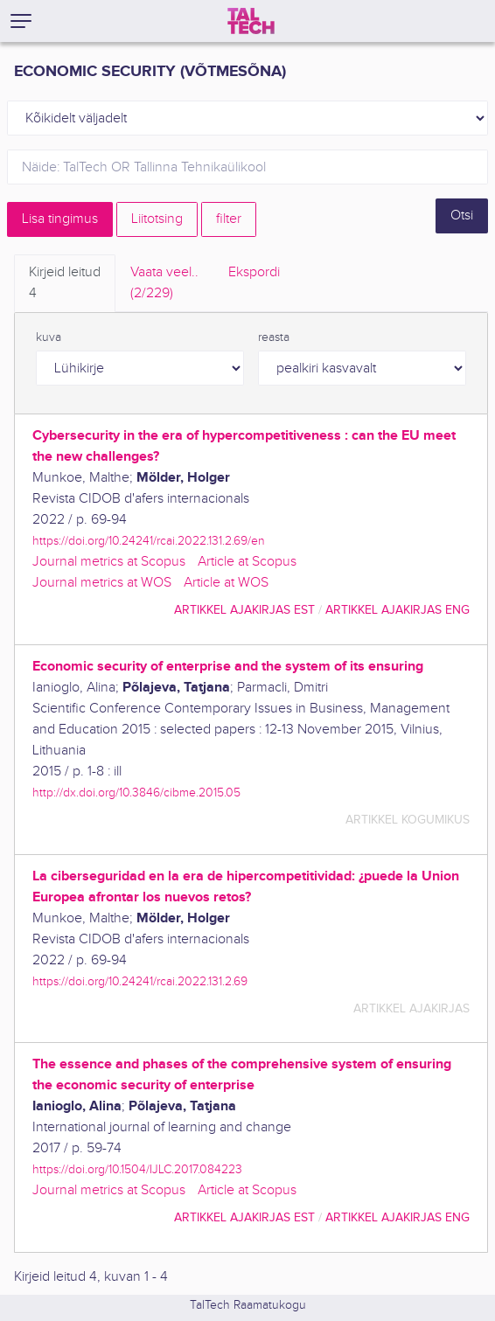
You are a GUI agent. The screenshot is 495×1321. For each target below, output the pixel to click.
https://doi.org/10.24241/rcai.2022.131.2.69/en (148, 540)
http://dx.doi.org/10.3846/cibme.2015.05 (136, 792)
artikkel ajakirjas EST (244, 609)
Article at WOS (226, 582)
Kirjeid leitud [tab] (65, 284)
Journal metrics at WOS (101, 582)
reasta (273, 337)
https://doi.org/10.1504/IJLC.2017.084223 (137, 1169)
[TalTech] (251, 21)
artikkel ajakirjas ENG (397, 609)
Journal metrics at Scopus (108, 561)
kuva (48, 337)
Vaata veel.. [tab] (164, 284)
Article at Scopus (247, 561)
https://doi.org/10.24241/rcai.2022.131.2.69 (140, 981)
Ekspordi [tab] (254, 272)
